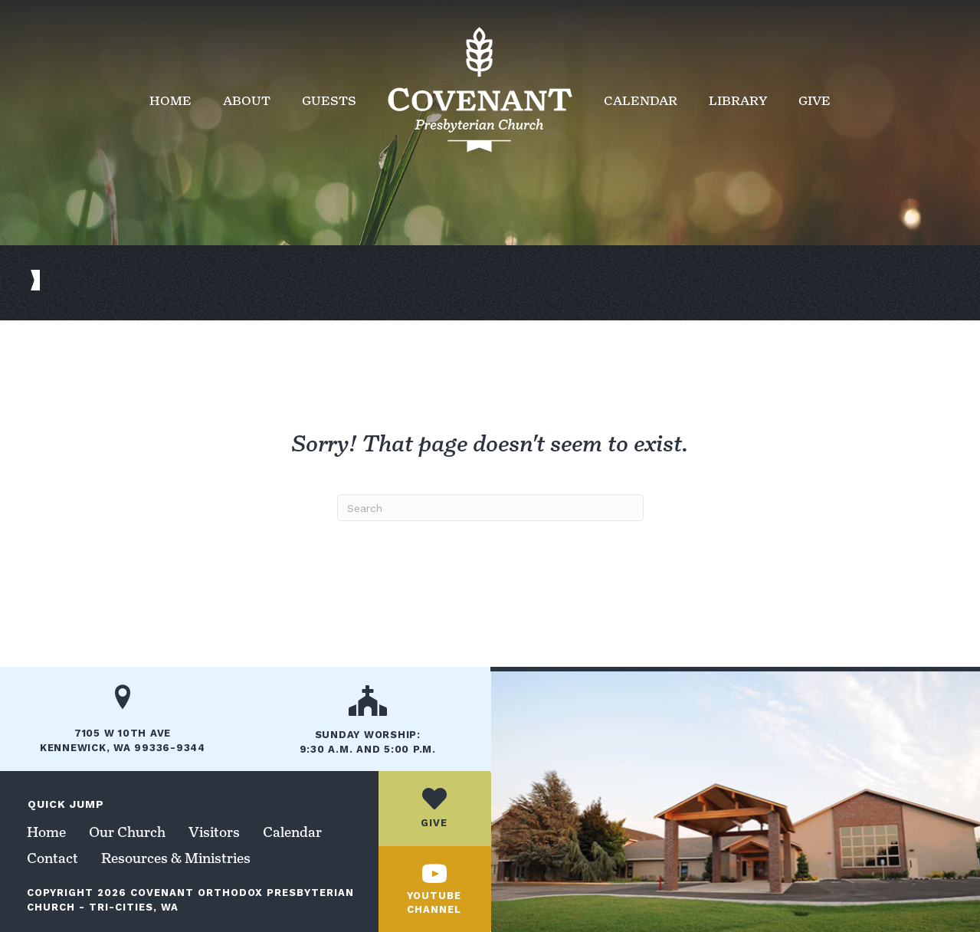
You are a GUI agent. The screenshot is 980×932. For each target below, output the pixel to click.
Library (738, 101)
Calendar (640, 101)
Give (814, 101)
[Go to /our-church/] (368, 725)
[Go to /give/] (434, 808)
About (246, 101)
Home (170, 101)
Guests (329, 101)
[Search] (490, 507)
